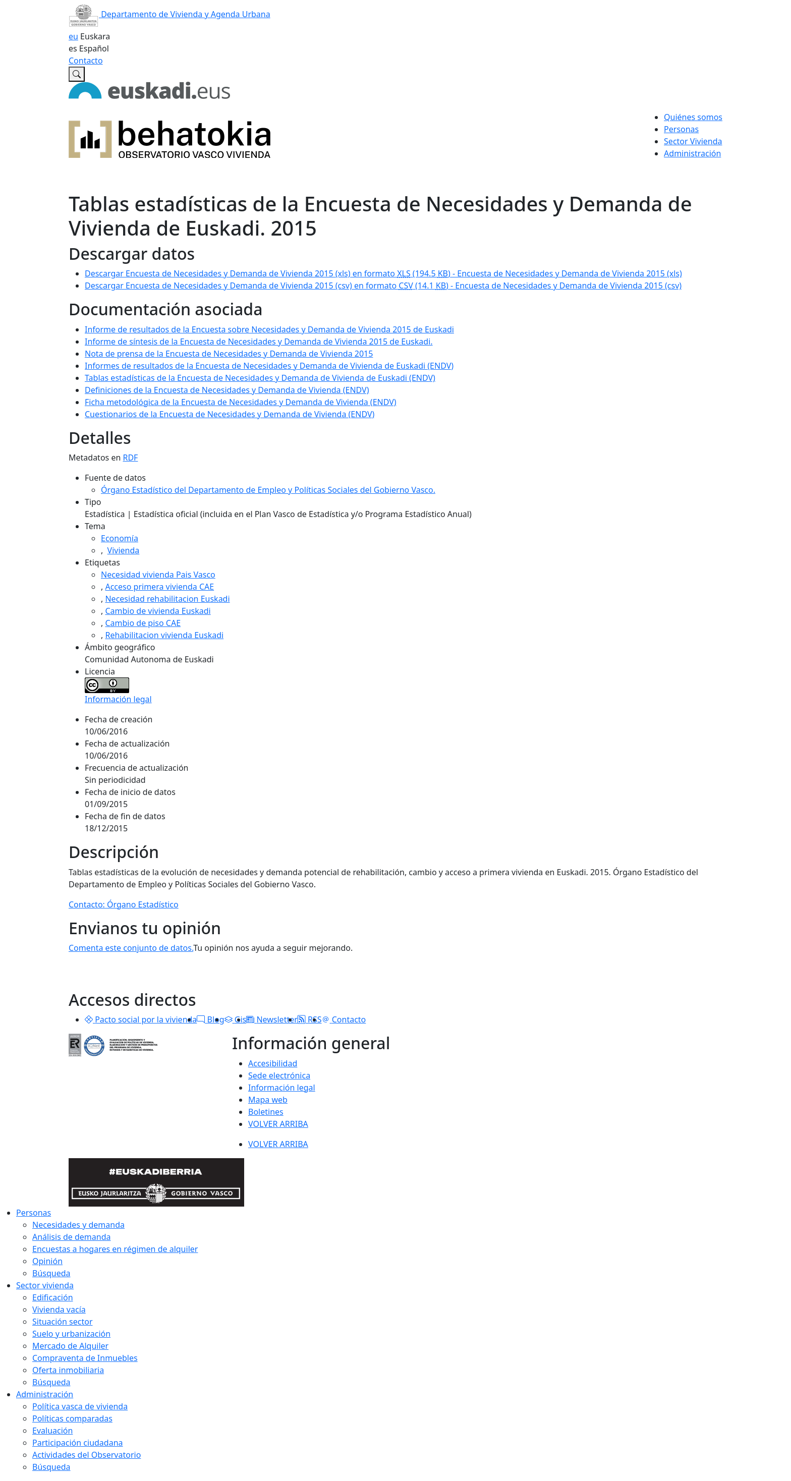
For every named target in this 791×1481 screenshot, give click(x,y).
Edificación (52, 1297)
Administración (44, 1394)
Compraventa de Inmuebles (85, 1357)
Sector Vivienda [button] (693, 141)
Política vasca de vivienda (80, 1406)
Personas (33, 1212)
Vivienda (123, 550)
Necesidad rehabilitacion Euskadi (167, 598)
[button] (89, 1019)
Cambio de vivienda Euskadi (157, 610)
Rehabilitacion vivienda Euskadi (164, 635)
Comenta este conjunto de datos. (131, 947)
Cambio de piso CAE (143, 623)
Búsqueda (51, 1273)
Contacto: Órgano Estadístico (124, 904)
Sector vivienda (45, 1285)
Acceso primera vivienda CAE (159, 586)
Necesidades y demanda (78, 1224)
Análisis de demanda (71, 1236)
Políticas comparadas (72, 1418)
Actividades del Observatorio (86, 1454)
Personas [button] (681, 129)
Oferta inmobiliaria (68, 1370)
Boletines (266, 1111)
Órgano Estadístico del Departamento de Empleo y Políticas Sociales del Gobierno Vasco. (268, 489)
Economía (119, 538)
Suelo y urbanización (71, 1333)
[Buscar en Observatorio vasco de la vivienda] (77, 74)
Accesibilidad (272, 1063)
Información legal (118, 699)
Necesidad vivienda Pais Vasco (158, 574)
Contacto (86, 60)
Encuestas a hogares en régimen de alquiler (115, 1249)
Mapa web (268, 1099)
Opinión (47, 1261)
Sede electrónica (279, 1075)
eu (73, 36)
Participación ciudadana (77, 1442)
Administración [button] (692, 153)
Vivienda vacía (59, 1309)
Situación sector (62, 1321)
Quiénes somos (693, 117)
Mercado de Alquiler (70, 1345)
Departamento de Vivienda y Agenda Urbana (169, 14)
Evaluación (52, 1430)
